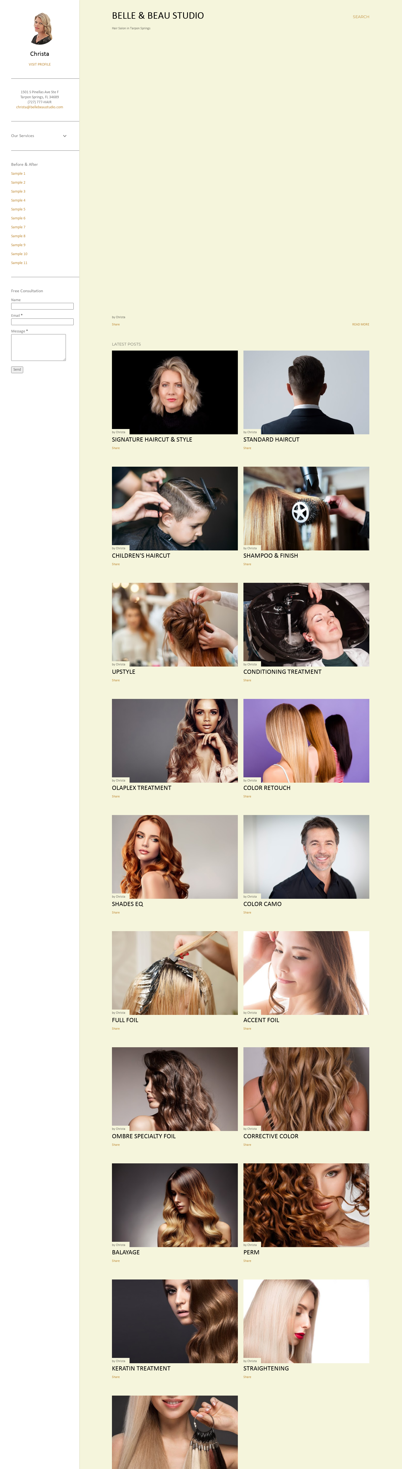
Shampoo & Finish (270, 556)
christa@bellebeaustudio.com (39, 107)
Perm (251, 1252)
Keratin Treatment (141, 1368)
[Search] (361, 16)
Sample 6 (18, 218)
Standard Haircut (271, 440)
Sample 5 (18, 209)
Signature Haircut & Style (152, 440)
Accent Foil (261, 1020)
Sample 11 (19, 263)
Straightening (266, 1368)
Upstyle (123, 672)
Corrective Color (270, 1136)
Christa (39, 54)
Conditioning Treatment (282, 672)
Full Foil (125, 1020)
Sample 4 (18, 200)
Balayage (126, 1252)
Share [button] (116, 324)
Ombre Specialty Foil (144, 1136)
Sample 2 (18, 183)
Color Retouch (267, 788)
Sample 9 (18, 245)
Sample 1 (18, 174)
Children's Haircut (141, 556)
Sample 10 (19, 254)
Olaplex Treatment (141, 788)
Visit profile (40, 65)
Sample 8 (18, 236)
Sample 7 (18, 227)
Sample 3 (18, 192)
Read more (360, 324)
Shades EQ (127, 904)
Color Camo (262, 904)
